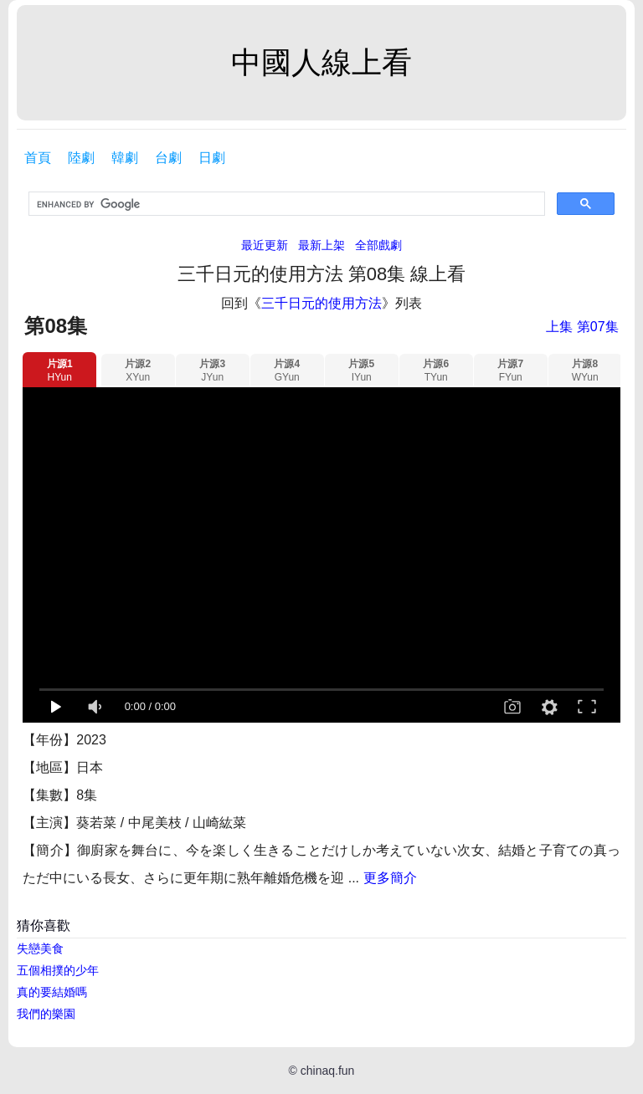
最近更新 (264, 245)
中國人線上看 (321, 62)
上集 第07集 (582, 327)
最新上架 (321, 245)
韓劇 (124, 158)
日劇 (211, 158)
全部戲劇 (378, 245)
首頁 (37, 158)
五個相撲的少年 (58, 970)
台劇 (168, 158)
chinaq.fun (328, 1070)
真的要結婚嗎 (52, 992)
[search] (285, 204)
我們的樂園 (46, 1013)
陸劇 (81, 158)
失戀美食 (40, 948)
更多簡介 (390, 878)
